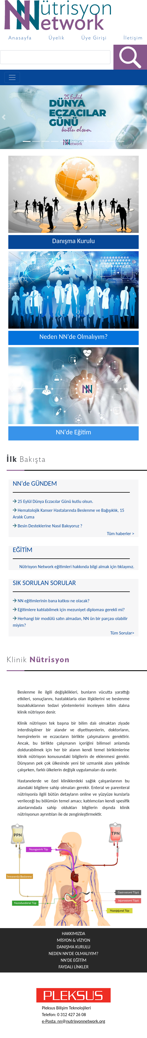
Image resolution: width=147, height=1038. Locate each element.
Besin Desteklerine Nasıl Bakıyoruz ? (50, 525)
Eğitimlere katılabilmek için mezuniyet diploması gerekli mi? (71, 609)
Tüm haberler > (120, 533)
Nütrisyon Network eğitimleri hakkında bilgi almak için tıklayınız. (76, 566)
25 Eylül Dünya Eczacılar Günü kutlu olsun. (55, 501)
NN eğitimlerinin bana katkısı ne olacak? (54, 600)
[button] (3, 117)
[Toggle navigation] (12, 77)
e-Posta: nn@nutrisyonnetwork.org (73, 1021)
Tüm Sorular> (122, 633)
